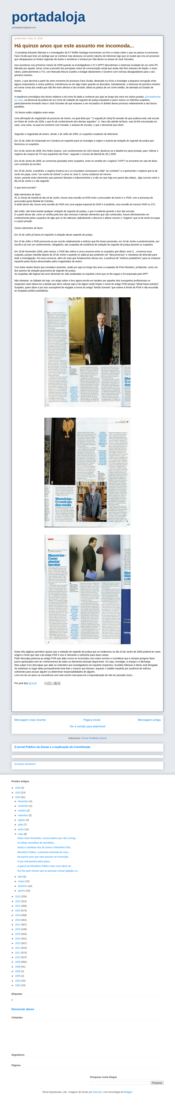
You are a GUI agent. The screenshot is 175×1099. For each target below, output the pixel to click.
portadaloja (48, 16)
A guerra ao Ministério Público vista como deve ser (44, 866)
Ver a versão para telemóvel (87, 726)
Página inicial (91, 720)
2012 (18, 947)
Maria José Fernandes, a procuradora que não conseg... (47, 838)
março (21, 881)
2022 (18, 901)
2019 (18, 915)
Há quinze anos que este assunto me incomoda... (43, 856)
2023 (18, 896)
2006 (18, 971)
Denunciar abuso (22, 1009)
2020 (18, 910)
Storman (97, 1092)
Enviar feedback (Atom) (94, 738)
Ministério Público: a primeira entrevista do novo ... (44, 852)
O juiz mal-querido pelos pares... (34, 861)
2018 (18, 920)
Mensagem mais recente (30, 720)
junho (21, 829)
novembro (23, 806)
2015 (18, 934)
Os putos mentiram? (25, 764)
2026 (18, 787)
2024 (18, 797)
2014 (18, 938)
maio (21, 834)
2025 (18, 792)
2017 (18, 924)
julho (21, 824)
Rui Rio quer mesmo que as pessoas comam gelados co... (48, 870)
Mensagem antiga (149, 720)
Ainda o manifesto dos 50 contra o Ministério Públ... (44, 847)
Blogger (128, 1092)
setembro (23, 815)
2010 (18, 957)
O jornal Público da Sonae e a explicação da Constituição (52, 746)
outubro (22, 810)
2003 (18, 985)
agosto (22, 820)
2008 (18, 966)
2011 (18, 952)
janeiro (22, 890)
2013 (18, 943)
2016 (18, 929)
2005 (18, 976)
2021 (18, 906)
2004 (18, 980)
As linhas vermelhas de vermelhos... (36, 842)
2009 (18, 962)
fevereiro (23, 886)
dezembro (23, 801)
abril (20, 876)
